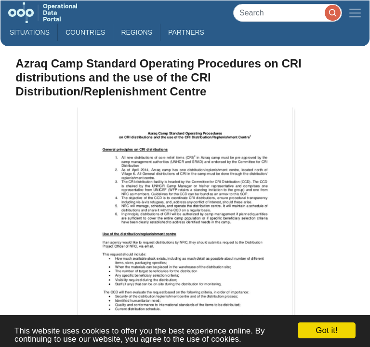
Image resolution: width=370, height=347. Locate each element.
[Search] (287, 13)
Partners (186, 32)
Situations (30, 32)
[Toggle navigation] (355, 13)
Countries (85, 32)
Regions (136, 32)
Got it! (326, 330)
